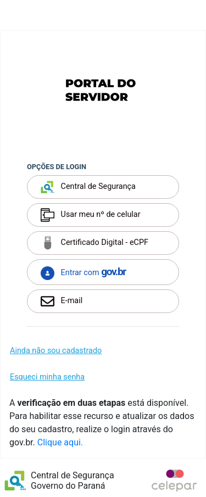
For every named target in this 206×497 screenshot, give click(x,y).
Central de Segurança (88, 187)
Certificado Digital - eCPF (94, 243)
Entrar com (83, 272)
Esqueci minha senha (47, 377)
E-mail (61, 301)
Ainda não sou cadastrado (56, 350)
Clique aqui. (60, 442)
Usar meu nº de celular (91, 215)
